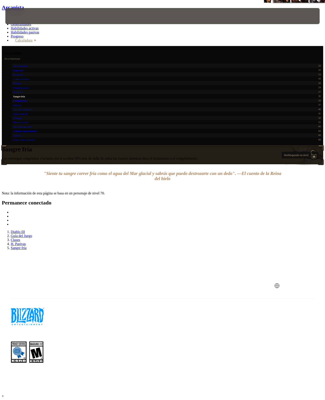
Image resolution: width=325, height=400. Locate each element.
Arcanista (13, 7)
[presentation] (21, 16)
